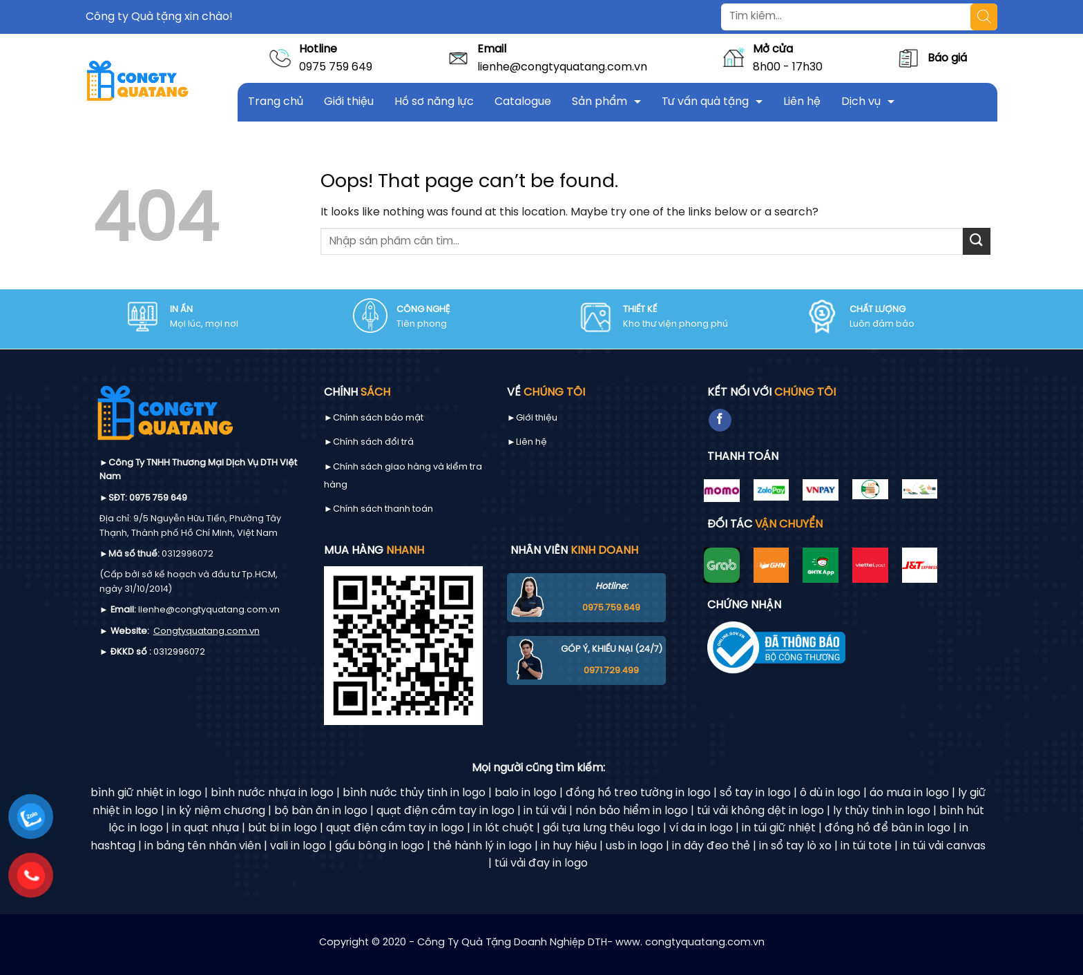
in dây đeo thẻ (711, 846)
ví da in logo (701, 828)
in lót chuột (503, 828)
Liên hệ (802, 102)
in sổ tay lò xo (795, 846)
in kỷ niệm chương (216, 811)
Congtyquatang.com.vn (206, 631)
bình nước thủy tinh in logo (414, 793)
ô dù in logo (830, 793)
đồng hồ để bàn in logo (887, 828)
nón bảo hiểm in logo (631, 811)
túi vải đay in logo (541, 863)
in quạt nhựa (205, 828)
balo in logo (526, 793)
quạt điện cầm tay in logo (445, 811)
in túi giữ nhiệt (779, 828)
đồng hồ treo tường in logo (638, 793)
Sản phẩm (599, 102)
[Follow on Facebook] (720, 420)
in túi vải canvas (943, 846)
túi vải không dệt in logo (760, 811)
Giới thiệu (349, 102)
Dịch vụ (861, 102)
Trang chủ (275, 102)
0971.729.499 (611, 670)
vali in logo (298, 846)
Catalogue (523, 102)
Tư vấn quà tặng (705, 102)
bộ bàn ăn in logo (320, 811)
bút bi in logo (282, 828)
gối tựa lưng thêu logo (601, 828)
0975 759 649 (335, 67)
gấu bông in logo (379, 846)
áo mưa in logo (909, 793)
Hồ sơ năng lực (434, 102)
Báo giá (947, 58)
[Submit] (976, 241)
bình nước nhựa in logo (272, 793)
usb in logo (634, 846)
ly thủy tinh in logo (881, 811)
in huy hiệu (569, 846)
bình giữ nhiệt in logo (146, 793)
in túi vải (545, 811)
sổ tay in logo (755, 793)
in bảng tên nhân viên (202, 846)
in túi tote (866, 846)
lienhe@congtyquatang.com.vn (562, 67)
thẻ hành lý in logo (482, 846)
